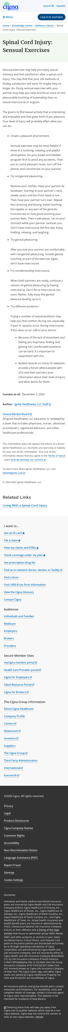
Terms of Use (56, 455)
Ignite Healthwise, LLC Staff (32, 404)
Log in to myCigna (51, 17)
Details (39, 1016)
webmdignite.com (14, 472)
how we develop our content (28, 459)
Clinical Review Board (17, 414)
